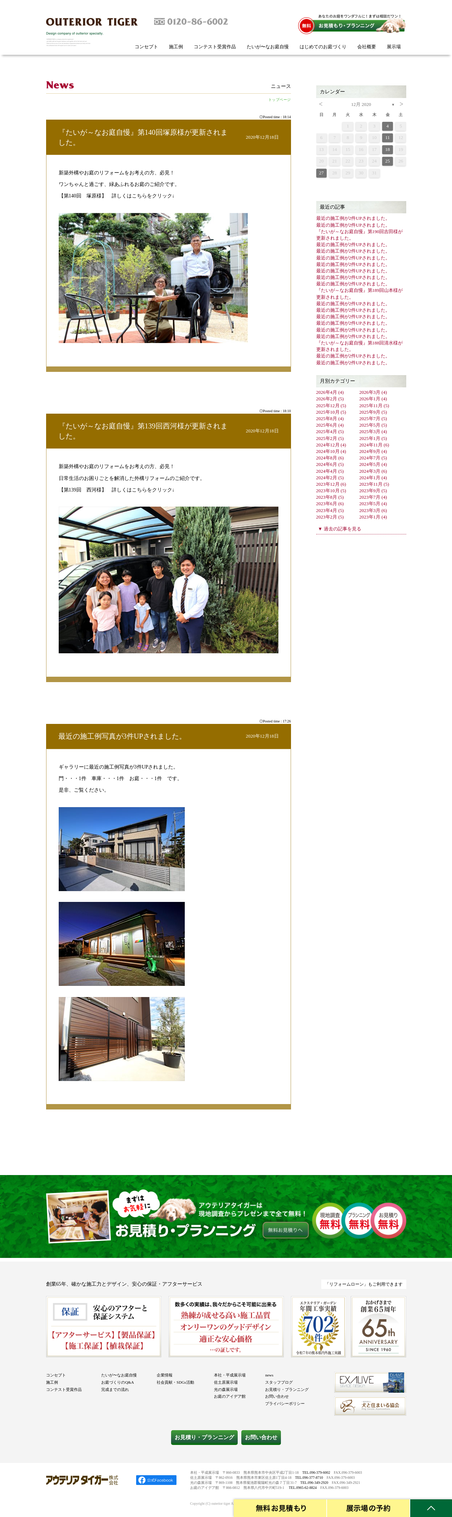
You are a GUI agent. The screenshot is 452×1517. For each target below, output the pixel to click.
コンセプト (146, 46)
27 (321, 172)
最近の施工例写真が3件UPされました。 (122, 736)
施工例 (176, 46)
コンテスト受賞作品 (215, 46)
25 (387, 161)
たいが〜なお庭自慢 (268, 46)
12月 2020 (361, 104)
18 (387, 149)
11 (387, 137)
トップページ (279, 100)
